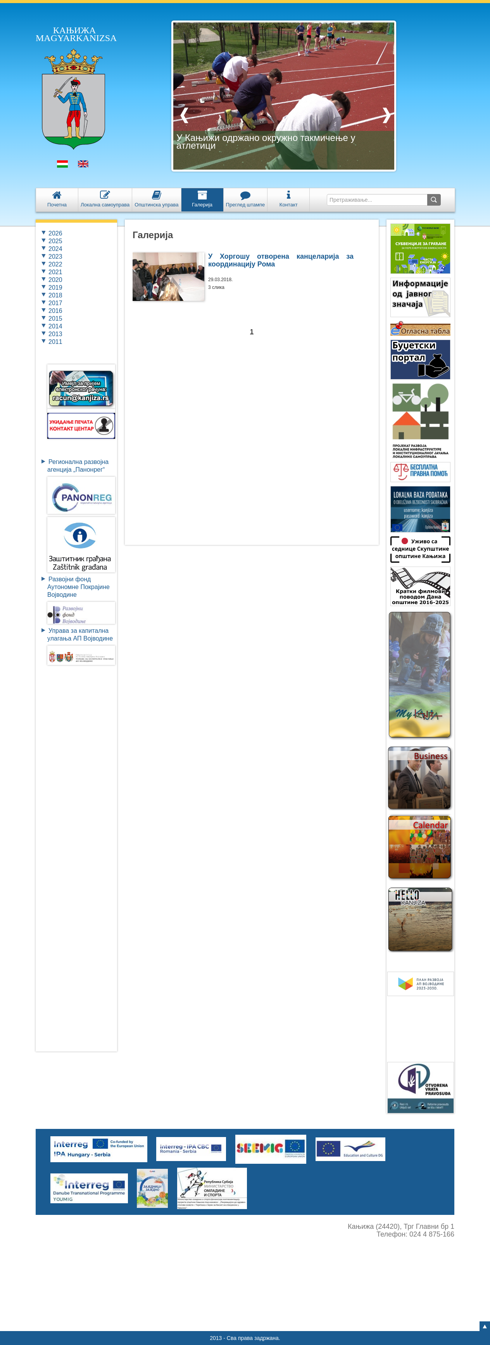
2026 (55, 233)
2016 (55, 310)
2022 (55, 264)
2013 (55, 334)
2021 (55, 272)
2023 (55, 256)
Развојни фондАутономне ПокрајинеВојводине (78, 587)
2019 (55, 287)
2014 (55, 326)
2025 (55, 241)
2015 (55, 318)
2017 (55, 303)
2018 (55, 295)
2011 (55, 341)
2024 (55, 249)
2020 (55, 280)
